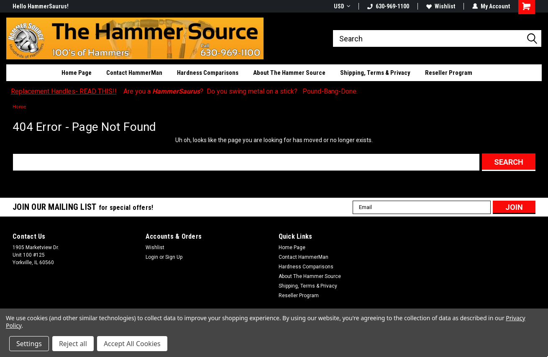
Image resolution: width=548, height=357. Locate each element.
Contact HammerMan (134, 72)
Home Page (76, 72)
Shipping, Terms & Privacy (375, 72)
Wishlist (440, 6)
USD (342, 6)
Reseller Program (448, 72)
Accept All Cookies (132, 343)
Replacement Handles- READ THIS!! (64, 91)
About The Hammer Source (289, 72)
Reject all (73, 343)
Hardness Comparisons (207, 72)
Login (152, 257)
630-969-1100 (388, 6)
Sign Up (173, 257)
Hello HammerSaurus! (41, 6)
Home (19, 107)
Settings (29, 343)
